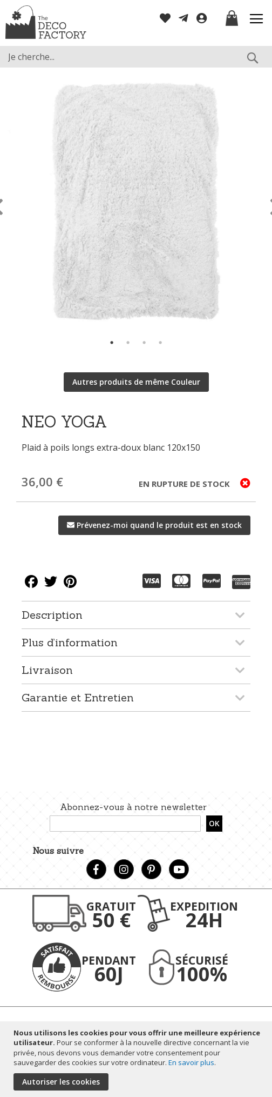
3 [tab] (144, 342)
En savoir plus (191, 1062)
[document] (137, 1059)
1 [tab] (111, 342)
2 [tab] (128, 342)
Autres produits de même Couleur (136, 382)
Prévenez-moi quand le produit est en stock (159, 525)
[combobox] (136, 57)
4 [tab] (160, 342)
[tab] (136, 614)
